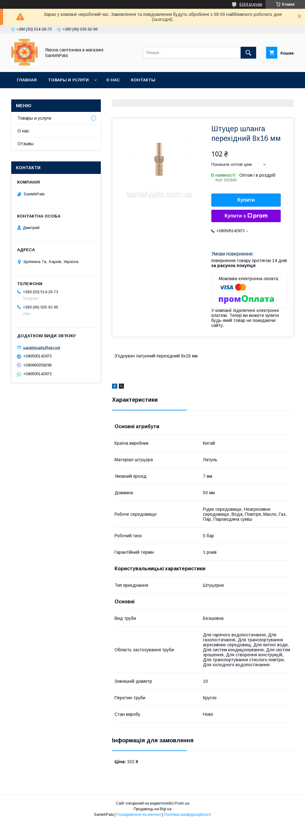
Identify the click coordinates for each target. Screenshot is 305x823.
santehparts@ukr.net (41, 347)
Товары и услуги (68, 80)
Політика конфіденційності (187, 814)
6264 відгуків (250, 4)
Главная (27, 80)
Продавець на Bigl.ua (152, 809)
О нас (113, 80)
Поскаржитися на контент (138, 814)
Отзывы (25, 143)
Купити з (245, 216)
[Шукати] (248, 53)
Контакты (143, 80)
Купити (246, 200)
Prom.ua (182, 803)
